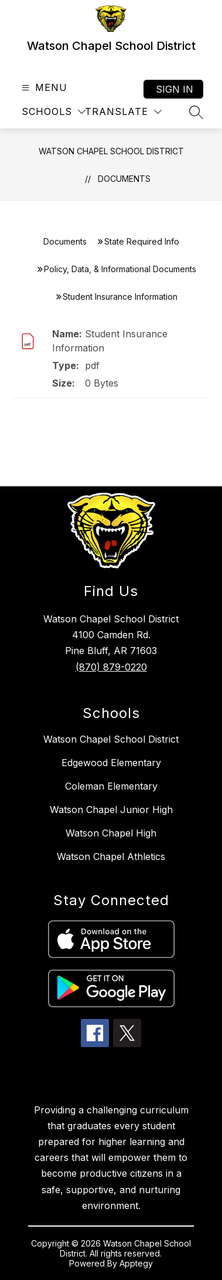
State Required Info (141, 241)
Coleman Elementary (111, 786)
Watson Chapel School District (111, 151)
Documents (124, 179)
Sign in (174, 89)
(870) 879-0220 (111, 667)
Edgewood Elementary (111, 762)
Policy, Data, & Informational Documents (120, 269)
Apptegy (136, 1263)
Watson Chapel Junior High (111, 809)
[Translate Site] (123, 111)
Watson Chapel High (111, 833)
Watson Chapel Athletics (111, 856)
